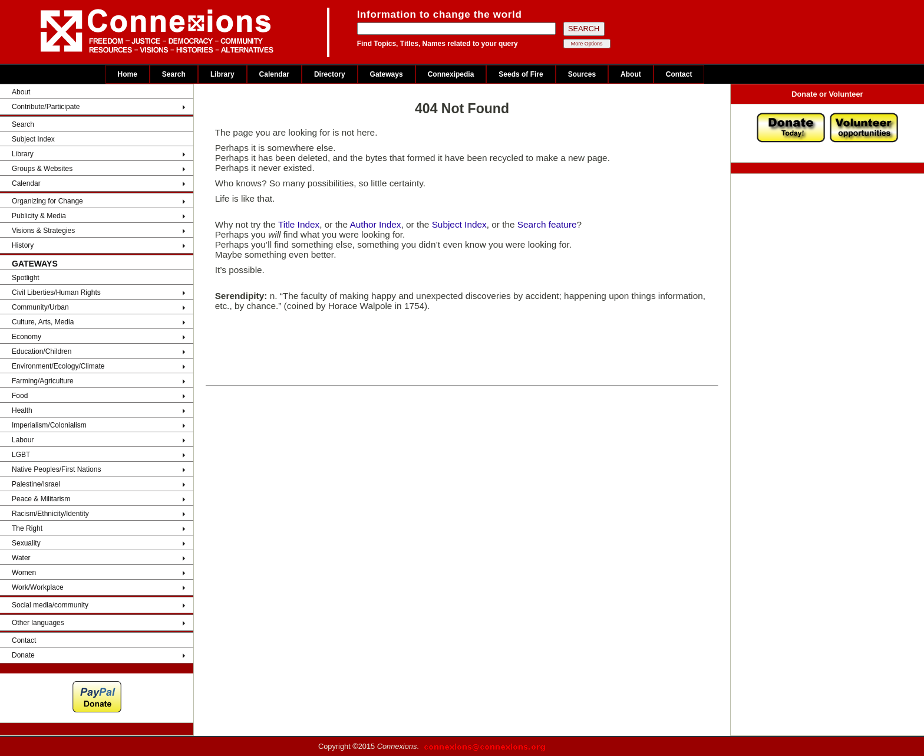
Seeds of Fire (521, 74)
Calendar (274, 74)
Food (20, 396)
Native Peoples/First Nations (56, 469)
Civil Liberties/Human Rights (56, 292)
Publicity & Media (39, 216)
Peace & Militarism (41, 499)
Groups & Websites (42, 169)
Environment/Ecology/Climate (58, 366)
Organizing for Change (47, 201)
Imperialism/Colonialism (49, 425)
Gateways (386, 74)
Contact (679, 74)
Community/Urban (40, 307)
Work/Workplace (38, 587)
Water (21, 558)
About (631, 74)
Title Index (298, 224)
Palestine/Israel (36, 484)
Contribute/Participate (46, 107)
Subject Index (33, 139)
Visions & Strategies (43, 230)
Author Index (375, 224)
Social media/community (50, 605)
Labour (23, 440)
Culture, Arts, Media (43, 322)
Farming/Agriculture (43, 381)
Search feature (547, 224)
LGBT (21, 455)
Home (127, 74)
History (23, 245)
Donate (23, 655)
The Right (27, 528)
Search (174, 74)
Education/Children (41, 351)
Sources (582, 74)
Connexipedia (451, 74)
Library (222, 74)
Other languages (38, 623)
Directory (329, 74)
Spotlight (25, 278)
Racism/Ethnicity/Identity (50, 514)
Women (24, 572)
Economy (26, 337)
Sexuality (26, 543)
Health (22, 410)
